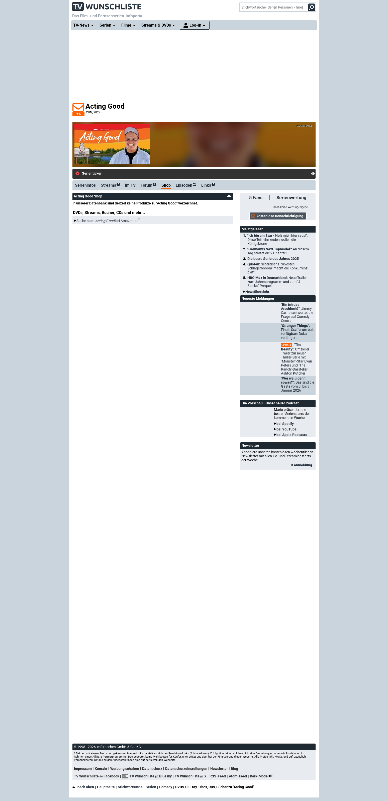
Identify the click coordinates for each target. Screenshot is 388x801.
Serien (151, 787)
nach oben (83, 787)
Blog (234, 769)
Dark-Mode (262, 776)
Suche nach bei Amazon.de (107, 221)
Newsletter (219, 769)
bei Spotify (285, 424)
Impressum (83, 769)
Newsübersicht (257, 292)
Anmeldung (303, 465)
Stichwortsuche (130, 787)
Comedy (165, 787)
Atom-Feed (238, 776)
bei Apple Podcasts (291, 435)
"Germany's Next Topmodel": (278, 251)
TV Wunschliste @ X (191, 776)
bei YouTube (286, 429)
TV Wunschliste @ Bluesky (151, 776)
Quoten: (277, 268)
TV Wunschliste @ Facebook (96, 776)
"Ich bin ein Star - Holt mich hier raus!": (277, 240)
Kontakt (101, 769)
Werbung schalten (124, 769)
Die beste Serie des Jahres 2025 (273, 259)
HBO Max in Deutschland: (277, 282)
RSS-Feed (218, 776)
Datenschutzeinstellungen (186, 769)
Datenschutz (152, 769)
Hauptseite (106, 787)
